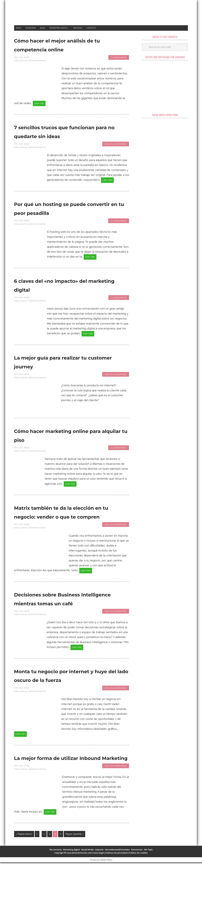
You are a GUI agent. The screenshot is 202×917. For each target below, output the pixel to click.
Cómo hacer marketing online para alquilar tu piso (65, 449)
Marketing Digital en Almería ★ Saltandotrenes (101, 12)
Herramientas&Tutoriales (117, 904)
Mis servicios (56, 904)
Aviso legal (98, 907)
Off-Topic (148, 904)
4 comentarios (118, 233)
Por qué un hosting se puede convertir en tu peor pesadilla (71, 220)
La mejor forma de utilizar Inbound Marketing (63, 806)
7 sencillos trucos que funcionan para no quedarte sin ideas (68, 137)
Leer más (40, 105)
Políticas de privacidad (116, 907)
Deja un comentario (116, 155)
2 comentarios (118, 58)
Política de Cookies (138, 907)
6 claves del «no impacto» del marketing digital (70, 298)
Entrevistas (137, 904)
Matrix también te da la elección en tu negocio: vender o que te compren (62, 531)
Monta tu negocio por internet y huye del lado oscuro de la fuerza (60, 714)
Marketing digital (71, 904)
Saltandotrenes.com (81, 907)
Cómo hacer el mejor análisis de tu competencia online (69, 45)
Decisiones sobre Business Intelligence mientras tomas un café (68, 627)
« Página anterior (24, 888)
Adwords (99, 904)
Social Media (87, 904)
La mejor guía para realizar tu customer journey (70, 375)
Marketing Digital (37, 62)
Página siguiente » (74, 888)
